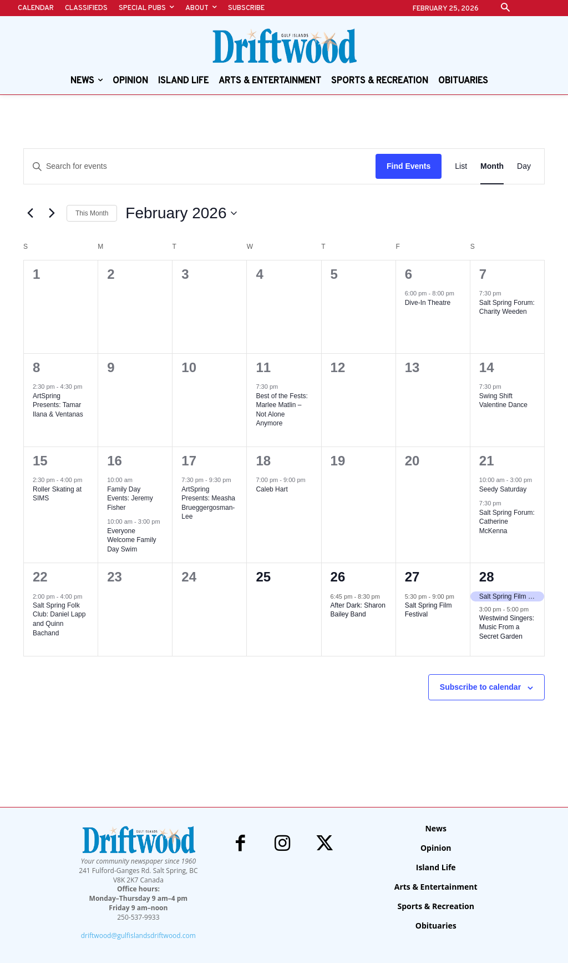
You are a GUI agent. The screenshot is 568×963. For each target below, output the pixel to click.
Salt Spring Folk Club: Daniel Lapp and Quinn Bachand (59, 619)
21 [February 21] (486, 460)
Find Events (408, 166)
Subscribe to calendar (480, 687)
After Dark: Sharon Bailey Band (358, 610)
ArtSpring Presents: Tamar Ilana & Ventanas (58, 405)
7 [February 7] (482, 274)
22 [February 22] (40, 576)
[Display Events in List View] (461, 166)
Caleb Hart (271, 489)
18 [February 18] (263, 460)
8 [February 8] (36, 367)
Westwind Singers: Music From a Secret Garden (506, 627)
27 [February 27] (412, 576)
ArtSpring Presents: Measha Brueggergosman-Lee (208, 503)
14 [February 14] (486, 367)
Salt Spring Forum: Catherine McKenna (507, 522)
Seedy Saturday (502, 489)
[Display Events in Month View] (492, 166)
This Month (91, 213)
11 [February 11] (263, 367)
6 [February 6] (408, 274)
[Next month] (51, 213)
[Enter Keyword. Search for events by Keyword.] (200, 166)
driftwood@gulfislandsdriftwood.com (138, 935)
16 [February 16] (114, 460)
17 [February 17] (188, 460)
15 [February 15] (40, 460)
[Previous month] (30, 213)
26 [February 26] (338, 576)
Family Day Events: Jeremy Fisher (130, 498)
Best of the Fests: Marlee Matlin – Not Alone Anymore (281, 410)
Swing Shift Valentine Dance (503, 400)
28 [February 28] (486, 576)
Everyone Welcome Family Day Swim (131, 540)
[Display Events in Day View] (524, 166)
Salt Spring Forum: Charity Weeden (507, 307)
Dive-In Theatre (427, 303)
